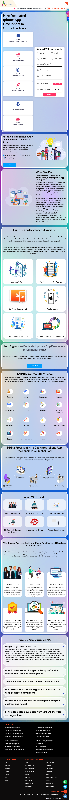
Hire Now (9, 165)
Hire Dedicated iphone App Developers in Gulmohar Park (41, 348)
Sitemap (7, 780)
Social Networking (51, 777)
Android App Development (13, 730)
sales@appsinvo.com (38, 8)
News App (28, 786)
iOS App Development (42, 736)
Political (48, 766)
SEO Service (39, 744)
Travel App (49, 783)
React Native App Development (14, 749)
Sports (48, 780)
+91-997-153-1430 (53, 798)
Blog (6, 777)
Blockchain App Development (14, 736)
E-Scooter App (29, 766)
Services (7, 768)
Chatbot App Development (44, 727)
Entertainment (29, 771)
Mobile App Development (12, 727)
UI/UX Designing (41, 747)
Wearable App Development (44, 749)
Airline (27, 763)
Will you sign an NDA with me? (21, 646)
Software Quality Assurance (44, 741)
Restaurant (49, 771)
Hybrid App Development (43, 733)
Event (27, 774)
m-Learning (29, 783)
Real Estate (49, 768)
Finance (27, 777)
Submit (49, 95)
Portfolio (7, 766)
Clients (7, 774)
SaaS (47, 774)
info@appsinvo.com (23, 8)
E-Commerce (29, 768)
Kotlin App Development (12, 744)
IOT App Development (11, 741)
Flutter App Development (43, 730)
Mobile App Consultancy (12, 747)
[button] (65, 796)
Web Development (41, 752)
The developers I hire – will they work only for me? (32, 681)
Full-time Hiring (10, 155)
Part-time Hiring (27, 155)
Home (6, 763)
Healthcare (28, 780)
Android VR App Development (14, 733)
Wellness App (50, 786)
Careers (7, 771)
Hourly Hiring (9, 158)
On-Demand (50, 763)
